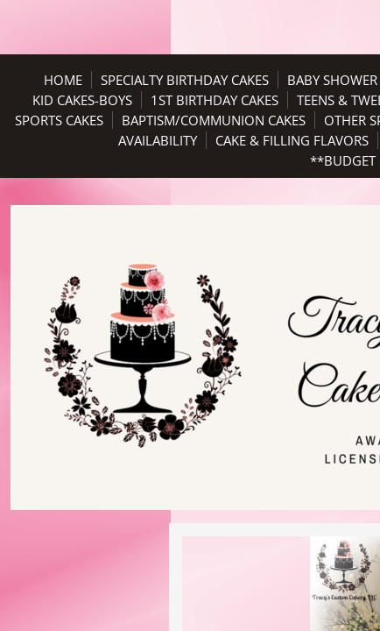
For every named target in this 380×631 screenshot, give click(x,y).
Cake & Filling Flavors (292, 140)
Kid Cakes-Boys (82, 100)
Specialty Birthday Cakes (185, 80)
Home (63, 80)
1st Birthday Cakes (214, 100)
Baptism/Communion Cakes (214, 120)
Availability (157, 140)
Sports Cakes (59, 120)
